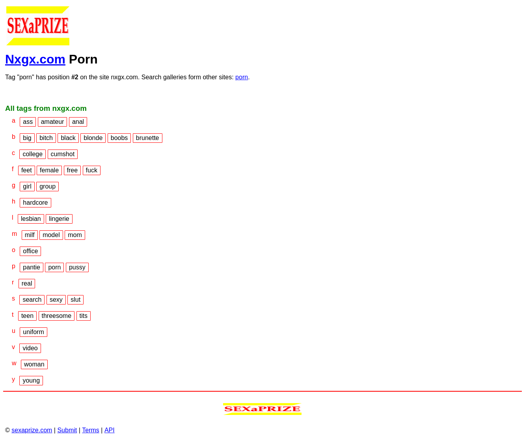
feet (26, 170)
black (68, 138)
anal (78, 121)
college (32, 154)
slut (75, 299)
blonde (93, 138)
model (51, 235)
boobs (119, 138)
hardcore (35, 202)
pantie (31, 267)
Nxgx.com (35, 59)
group (47, 186)
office (30, 251)
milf (30, 235)
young (31, 380)
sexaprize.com (31, 430)
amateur (52, 121)
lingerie (59, 218)
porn (241, 77)
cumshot (62, 154)
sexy (56, 299)
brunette (147, 138)
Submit (67, 430)
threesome (57, 315)
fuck (91, 170)
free (72, 170)
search (31, 299)
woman (34, 364)
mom (75, 235)
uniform (33, 332)
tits (84, 315)
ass (28, 121)
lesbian (31, 218)
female (49, 170)
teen (27, 315)
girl (27, 186)
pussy (77, 267)
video (29, 348)
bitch (46, 138)
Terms (90, 430)
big (27, 138)
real (27, 283)
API (109, 430)
